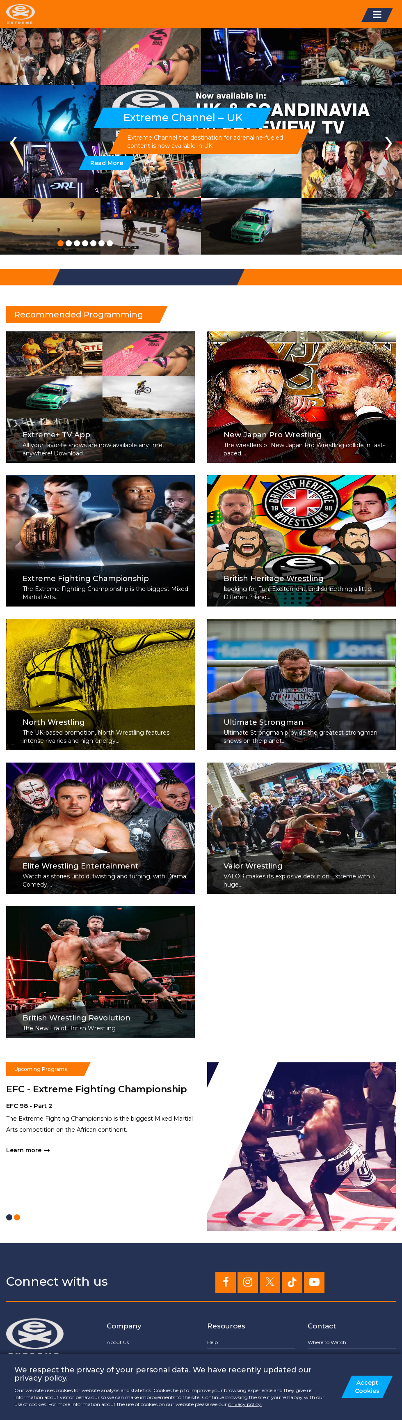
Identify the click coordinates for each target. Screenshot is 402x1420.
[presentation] (13, 140)
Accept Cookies (367, 1387)
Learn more (23, 1150)
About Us (118, 1342)
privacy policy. (245, 1404)
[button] (60, 243)
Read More (106, 163)
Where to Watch (327, 1342)
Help (212, 1342)
